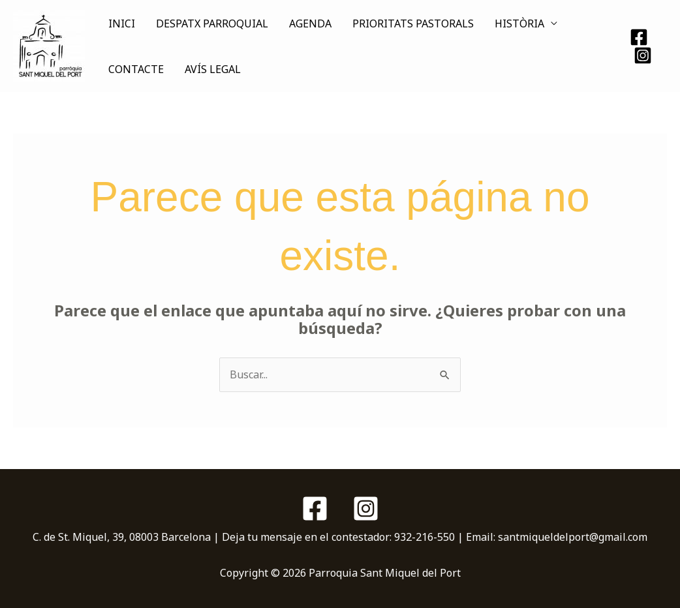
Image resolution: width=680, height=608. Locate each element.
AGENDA (310, 23)
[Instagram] (643, 55)
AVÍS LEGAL (213, 69)
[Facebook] (639, 37)
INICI (121, 23)
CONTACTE (136, 69)
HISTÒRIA (519, 23)
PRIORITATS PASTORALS (413, 23)
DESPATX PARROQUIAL (212, 23)
